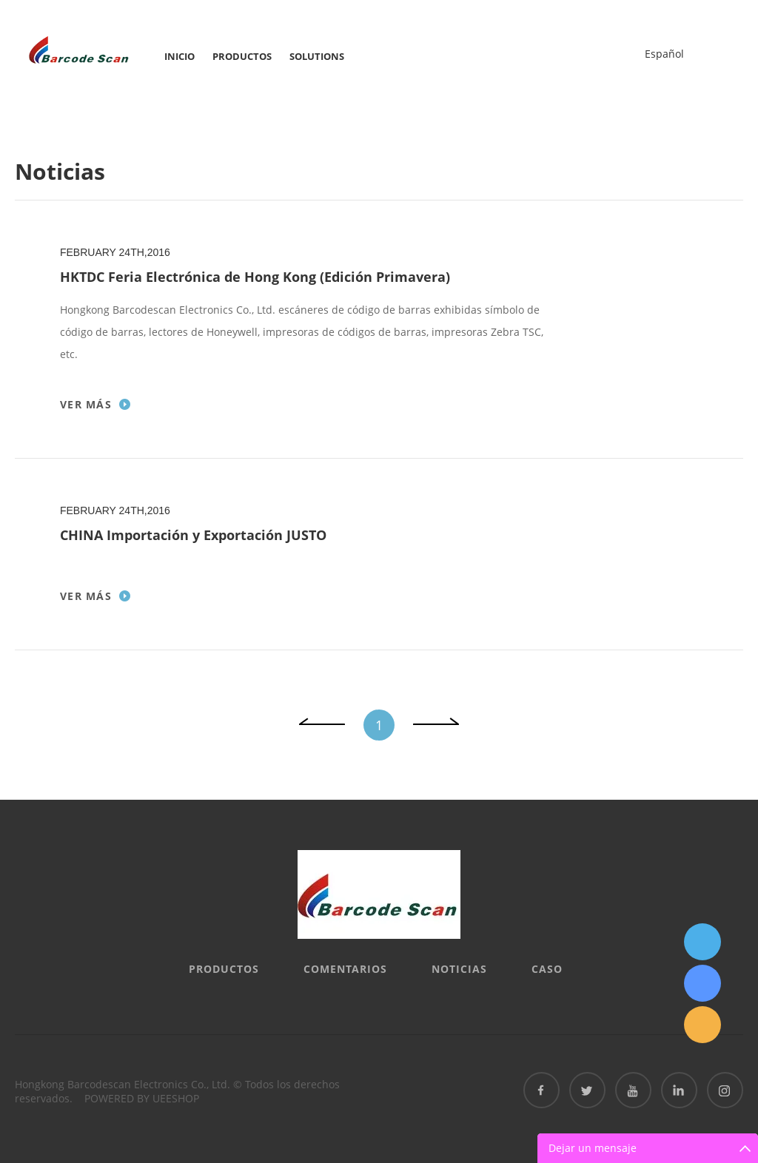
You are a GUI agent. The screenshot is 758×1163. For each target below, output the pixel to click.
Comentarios (345, 969)
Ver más (86, 404)
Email (702, 1024)
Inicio (179, 56)
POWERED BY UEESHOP (141, 1098)
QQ (702, 941)
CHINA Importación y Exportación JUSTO (193, 535)
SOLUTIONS (316, 56)
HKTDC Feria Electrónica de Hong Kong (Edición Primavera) (255, 277)
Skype (702, 983)
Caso (547, 969)
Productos (242, 56)
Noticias (459, 969)
